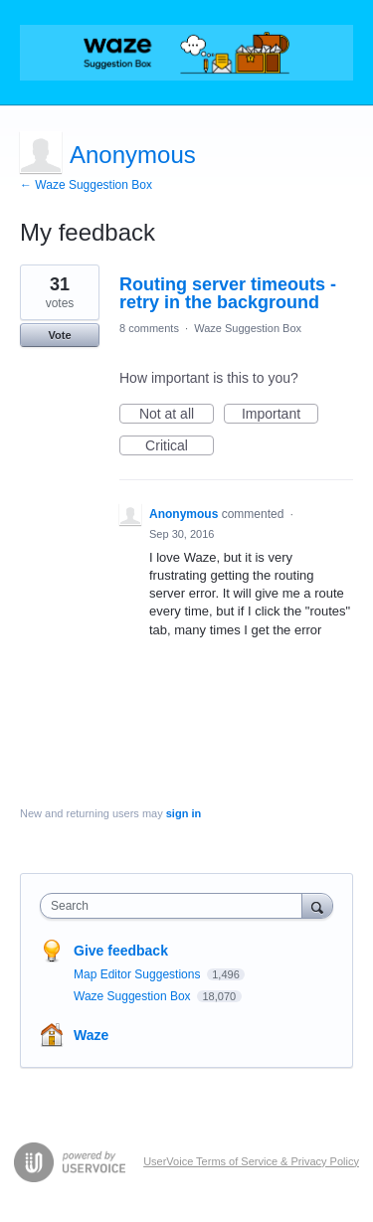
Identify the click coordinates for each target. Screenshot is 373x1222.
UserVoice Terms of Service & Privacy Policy (251, 1161)
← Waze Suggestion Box (86, 185)
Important (280, 415)
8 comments (149, 328)
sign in (183, 813)
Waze (91, 1035)
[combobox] (175, 906)
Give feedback (121, 951)
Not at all (176, 415)
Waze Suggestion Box (247, 328)
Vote (59, 335)
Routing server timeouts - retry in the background (227, 293)
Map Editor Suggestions (139, 974)
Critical (179, 446)
